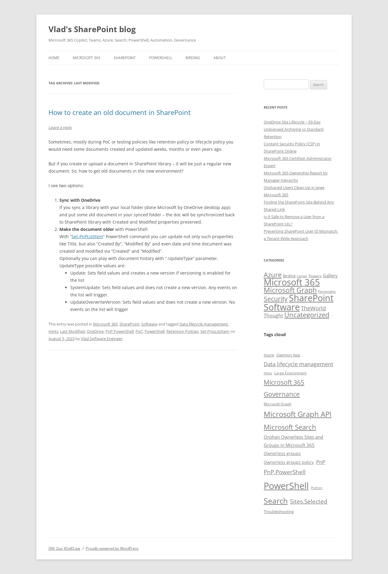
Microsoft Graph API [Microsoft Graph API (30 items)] (298, 414)
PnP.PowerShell (119, 331)
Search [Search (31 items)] (276, 501)
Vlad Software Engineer (101, 338)
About (219, 57)
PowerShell (160, 57)
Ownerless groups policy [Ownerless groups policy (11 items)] (289, 462)
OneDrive (95, 331)
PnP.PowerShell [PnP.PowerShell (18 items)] (285, 472)
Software (149, 324)
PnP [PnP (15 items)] (320, 461)
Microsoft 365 (86, 57)
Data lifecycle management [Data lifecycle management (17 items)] (298, 364)
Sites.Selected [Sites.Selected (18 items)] (308, 501)
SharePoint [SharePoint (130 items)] (311, 298)
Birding (193, 57)
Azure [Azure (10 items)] (269, 355)
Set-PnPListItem (87, 236)
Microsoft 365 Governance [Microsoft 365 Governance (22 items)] (284, 388)
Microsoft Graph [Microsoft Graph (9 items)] (277, 403)
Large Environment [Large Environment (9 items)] (290, 372)
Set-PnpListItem (214, 331)
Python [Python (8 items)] (317, 488)
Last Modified (72, 331)
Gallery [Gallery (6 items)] (330, 275)
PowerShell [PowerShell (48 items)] (286, 486)
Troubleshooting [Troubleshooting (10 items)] (279, 511)
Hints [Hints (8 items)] (268, 373)
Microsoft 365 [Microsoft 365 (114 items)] (292, 282)
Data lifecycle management (203, 324)
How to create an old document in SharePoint (119, 112)
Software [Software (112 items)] (282, 307)
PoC (139, 331)
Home (53, 57)
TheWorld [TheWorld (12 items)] (313, 308)
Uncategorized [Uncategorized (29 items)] (306, 314)
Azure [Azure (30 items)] (273, 274)
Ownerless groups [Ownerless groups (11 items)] (282, 453)
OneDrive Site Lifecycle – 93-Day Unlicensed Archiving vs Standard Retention (293, 129)
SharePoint (125, 57)
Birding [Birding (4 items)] (289, 276)
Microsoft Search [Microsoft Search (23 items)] (290, 427)
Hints (53, 331)
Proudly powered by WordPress (112, 548)
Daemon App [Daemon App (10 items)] (288, 355)
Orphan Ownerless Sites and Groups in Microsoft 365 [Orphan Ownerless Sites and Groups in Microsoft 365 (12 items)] (293, 441)
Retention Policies (182, 331)
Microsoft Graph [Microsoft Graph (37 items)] (290, 290)
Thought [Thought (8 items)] (273, 315)
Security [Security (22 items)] (276, 299)
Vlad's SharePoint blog (92, 29)
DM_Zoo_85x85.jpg (64, 548)
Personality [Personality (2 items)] (327, 291)
